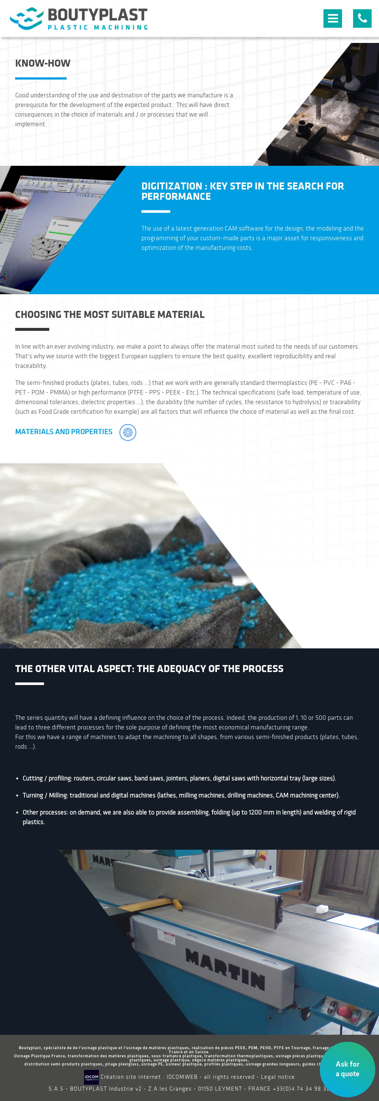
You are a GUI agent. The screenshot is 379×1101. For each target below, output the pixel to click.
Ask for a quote (347, 1069)
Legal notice (278, 1077)
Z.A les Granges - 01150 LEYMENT (195, 1089)
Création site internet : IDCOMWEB (141, 1077)
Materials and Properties (75, 432)
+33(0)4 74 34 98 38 (301, 1089)
